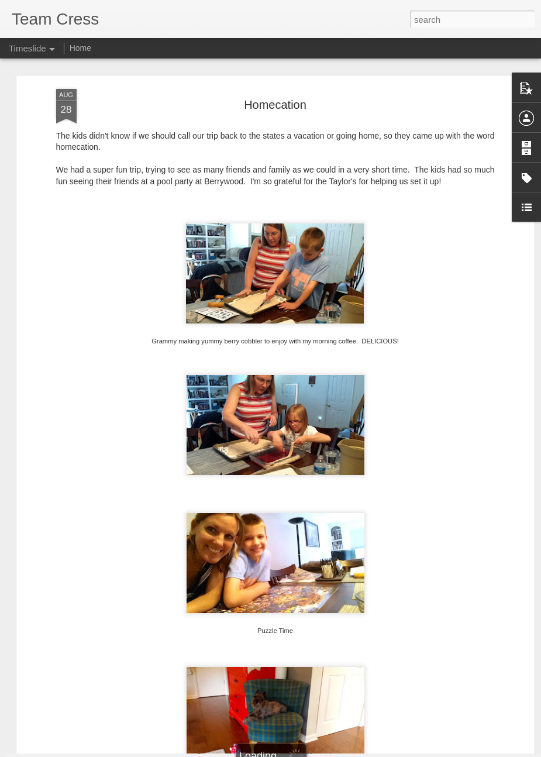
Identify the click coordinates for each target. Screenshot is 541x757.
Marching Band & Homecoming (290, 711)
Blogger (307, 750)
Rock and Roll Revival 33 (102, 674)
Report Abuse (341, 750)
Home (80, 48)
